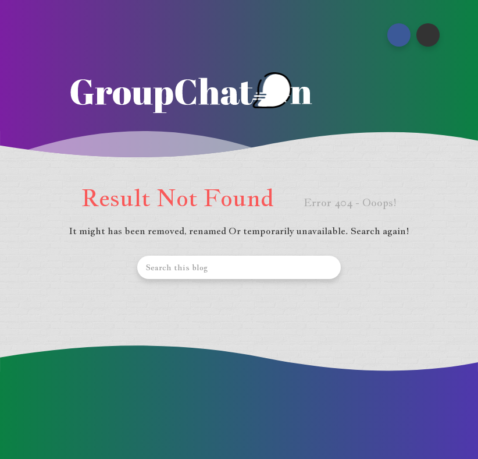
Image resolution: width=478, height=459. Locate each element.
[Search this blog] (239, 267)
